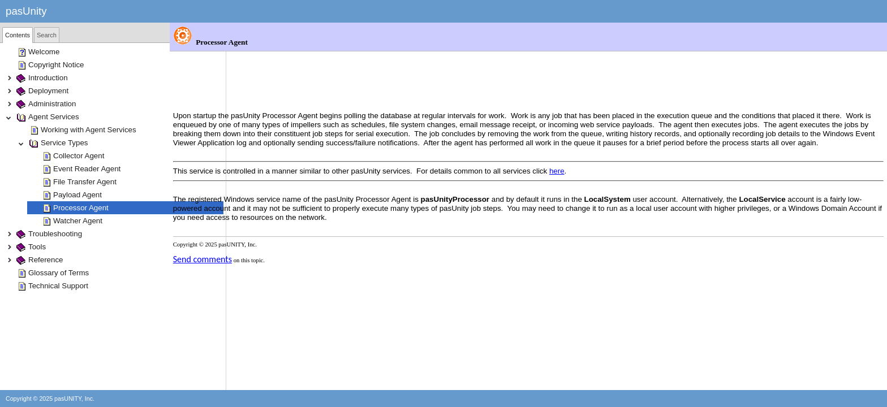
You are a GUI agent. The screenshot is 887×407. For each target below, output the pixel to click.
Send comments (259, 221)
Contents (17, 35)
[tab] (17, 35)
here (613, 133)
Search (47, 35)
